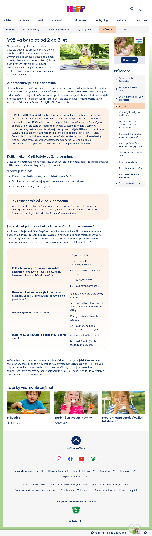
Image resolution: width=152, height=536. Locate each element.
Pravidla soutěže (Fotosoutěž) (75, 490)
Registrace (129, 60)
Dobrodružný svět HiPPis (58, 29)
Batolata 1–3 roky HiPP (84, 470)
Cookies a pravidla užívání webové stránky (35, 490)
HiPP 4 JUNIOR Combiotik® (54, 102)
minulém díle (16, 231)
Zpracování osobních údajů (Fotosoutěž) (110, 484)
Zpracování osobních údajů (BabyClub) (68, 484)
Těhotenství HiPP (128, 470)
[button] (132, 9)
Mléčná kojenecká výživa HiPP (29, 470)
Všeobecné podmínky (104, 490)
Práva (122, 490)
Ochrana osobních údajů (33, 484)
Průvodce (107, 29)
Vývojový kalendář (86, 29)
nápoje (74, 367)
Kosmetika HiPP (107, 470)
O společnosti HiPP (71, 476)
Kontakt (123, 29)
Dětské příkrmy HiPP (58, 470)
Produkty (10, 29)
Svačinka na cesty (30, 29)
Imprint (133, 490)
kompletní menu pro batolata (33, 367)
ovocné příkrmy (59, 367)
